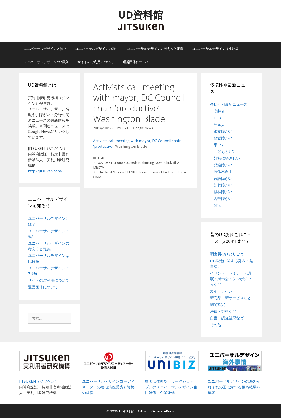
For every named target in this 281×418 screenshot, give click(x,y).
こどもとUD (224, 151)
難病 (217, 205)
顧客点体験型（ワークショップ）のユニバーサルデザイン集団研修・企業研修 (171, 387)
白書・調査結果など (227, 317)
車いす (219, 144)
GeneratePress (163, 411)
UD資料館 (140, 14)
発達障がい (223, 165)
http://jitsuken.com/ (45, 170)
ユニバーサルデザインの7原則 (46, 62)
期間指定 (217, 304)
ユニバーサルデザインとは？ (45, 48)
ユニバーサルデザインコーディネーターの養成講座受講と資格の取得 (108, 387)
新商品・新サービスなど (230, 297)
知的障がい (223, 185)
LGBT (102, 158)
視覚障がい (223, 131)
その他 (215, 324)
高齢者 (219, 111)
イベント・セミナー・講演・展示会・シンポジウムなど (230, 279)
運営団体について (136, 62)
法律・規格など (223, 311)
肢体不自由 (223, 171)
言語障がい (223, 178)
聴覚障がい (223, 138)
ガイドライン (221, 291)
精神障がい (223, 191)
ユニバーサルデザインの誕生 (96, 48)
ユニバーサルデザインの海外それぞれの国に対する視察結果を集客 (234, 387)
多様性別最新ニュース (228, 104)
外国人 (219, 124)
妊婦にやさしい (227, 158)
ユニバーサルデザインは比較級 (215, 48)
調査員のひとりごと (227, 253)
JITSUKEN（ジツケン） (38, 381)
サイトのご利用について (95, 62)
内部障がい (223, 198)
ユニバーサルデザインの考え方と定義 (155, 48)
